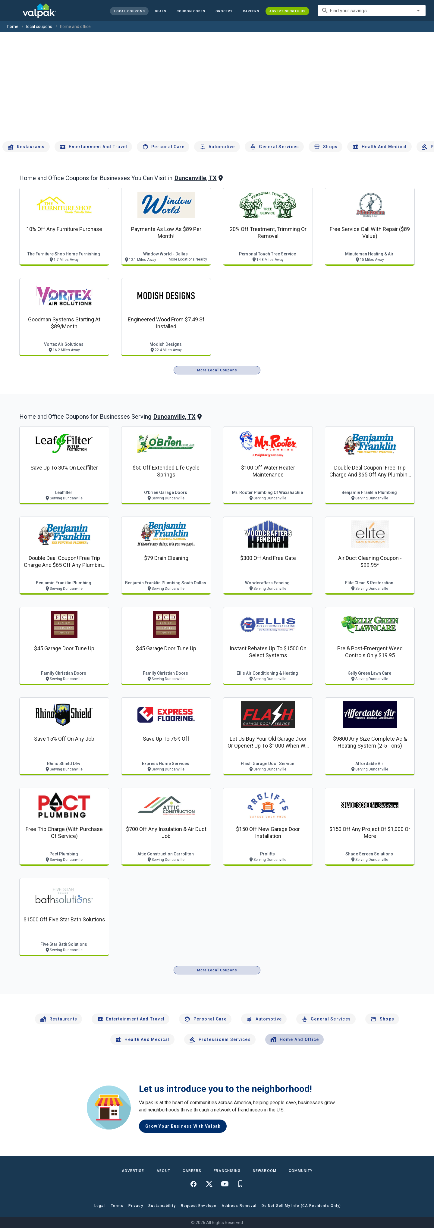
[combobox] (372, 10)
